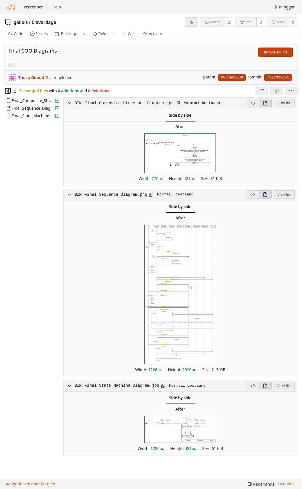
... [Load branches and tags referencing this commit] (12, 64)
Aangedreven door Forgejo (30, 483)
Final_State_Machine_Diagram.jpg (122, 385)
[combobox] (262, 91)
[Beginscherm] (11, 7)
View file (284, 103)
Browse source (275, 52)
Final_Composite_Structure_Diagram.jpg (129, 103)
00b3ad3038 (232, 77)
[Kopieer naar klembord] (178, 103)
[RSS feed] (191, 22)
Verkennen (34, 7)
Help (56, 7)
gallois (21, 22)
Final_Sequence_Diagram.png (116, 194)
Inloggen (285, 7)
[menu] (291, 91)
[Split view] (276, 91)
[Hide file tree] (8, 91)
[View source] (253, 103)
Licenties (286, 483)
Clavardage (44, 22)
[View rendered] (265, 103)
